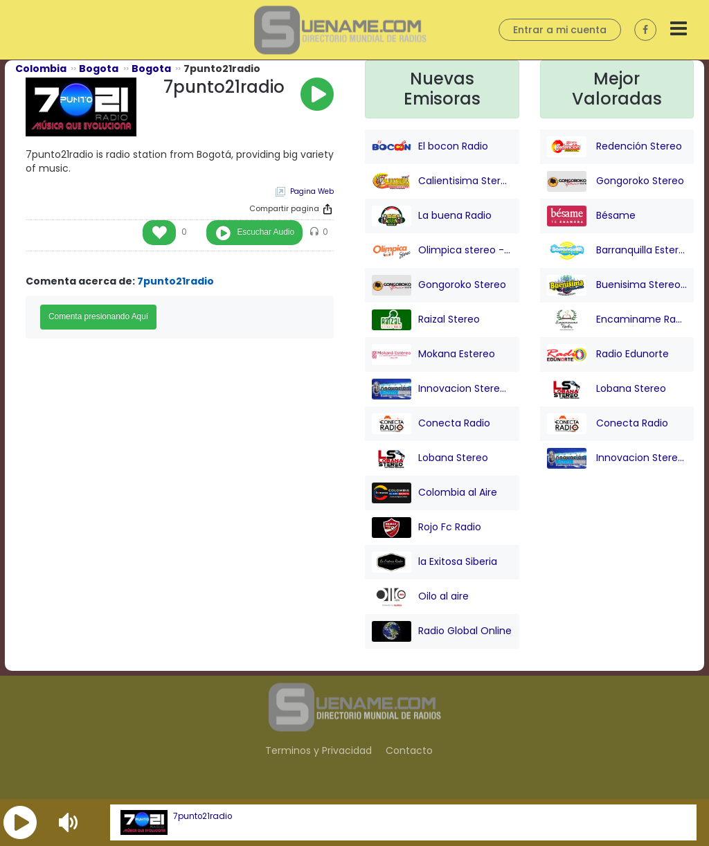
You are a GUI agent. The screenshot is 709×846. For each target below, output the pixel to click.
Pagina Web (312, 191)
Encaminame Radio (617, 319)
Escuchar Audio (265, 232)
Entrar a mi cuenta (560, 30)
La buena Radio (432, 216)
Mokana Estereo (433, 354)
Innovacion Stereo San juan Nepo (442, 389)
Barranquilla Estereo (617, 250)
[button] (20, 822)
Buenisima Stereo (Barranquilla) (617, 285)
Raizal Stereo (426, 319)
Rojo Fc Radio (426, 527)
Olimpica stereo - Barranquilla (442, 250)
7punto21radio (202, 816)
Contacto (409, 750)
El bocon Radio (430, 146)
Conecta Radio (431, 423)
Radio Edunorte (608, 354)
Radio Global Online (442, 631)
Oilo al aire (420, 596)
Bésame (591, 216)
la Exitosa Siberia (434, 562)
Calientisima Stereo (442, 181)
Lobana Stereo (430, 458)
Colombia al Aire (434, 493)
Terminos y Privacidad (318, 750)
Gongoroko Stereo (439, 285)
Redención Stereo (614, 146)
